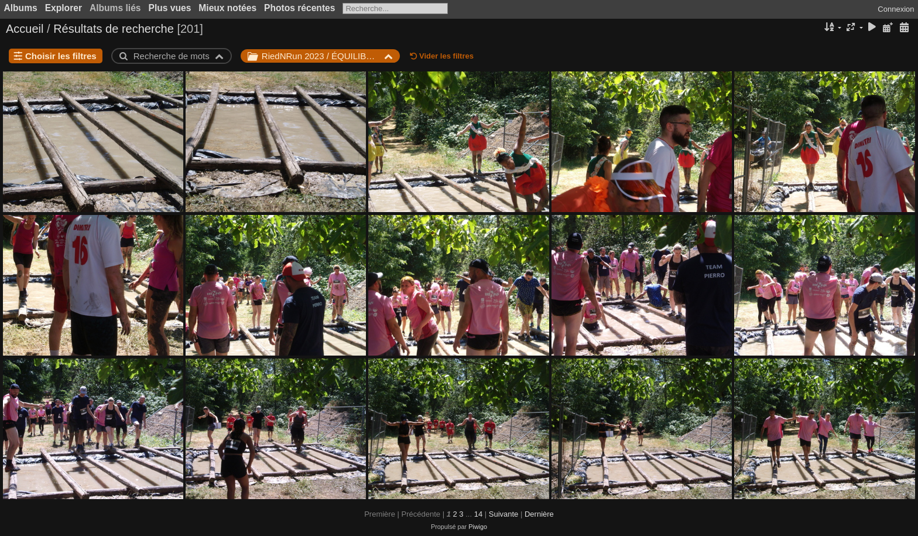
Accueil (24, 28)
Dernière (539, 514)
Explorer (63, 8)
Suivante (504, 514)
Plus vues (170, 8)
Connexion (896, 9)
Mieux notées (227, 8)
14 (478, 514)
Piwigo (477, 526)
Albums (20, 8)
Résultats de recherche (113, 28)
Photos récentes (299, 8)
